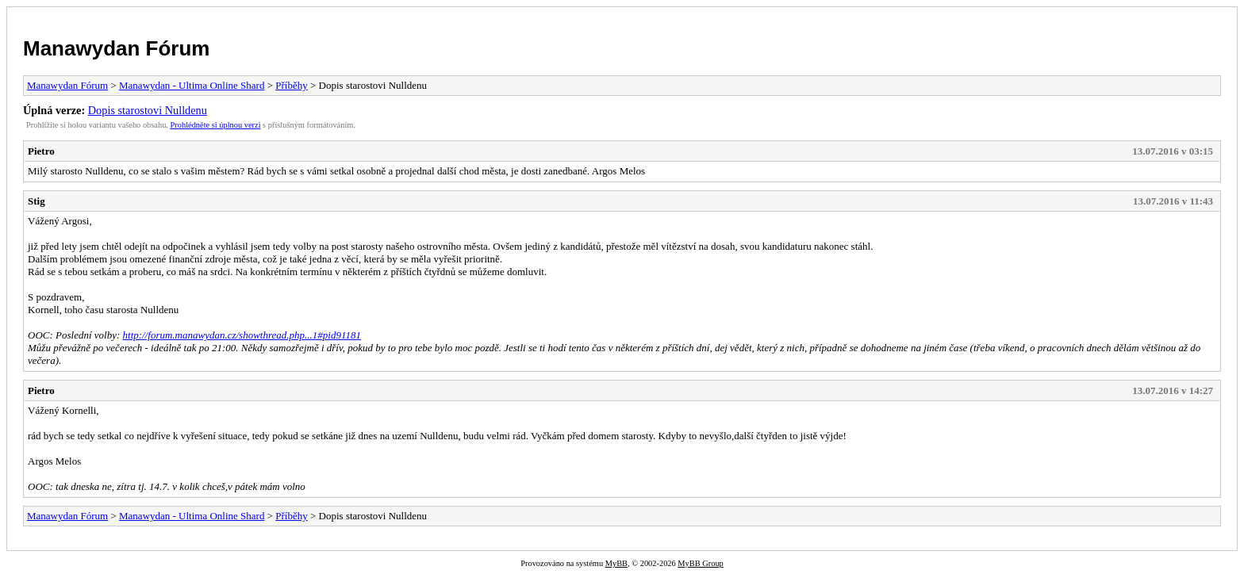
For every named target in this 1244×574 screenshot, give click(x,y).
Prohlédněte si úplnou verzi (216, 125)
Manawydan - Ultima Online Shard (191, 85)
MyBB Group (700, 563)
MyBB (616, 563)
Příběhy (291, 85)
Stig (36, 201)
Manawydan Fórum (116, 48)
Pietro (41, 151)
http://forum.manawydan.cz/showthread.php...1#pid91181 (242, 335)
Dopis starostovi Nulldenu (147, 110)
